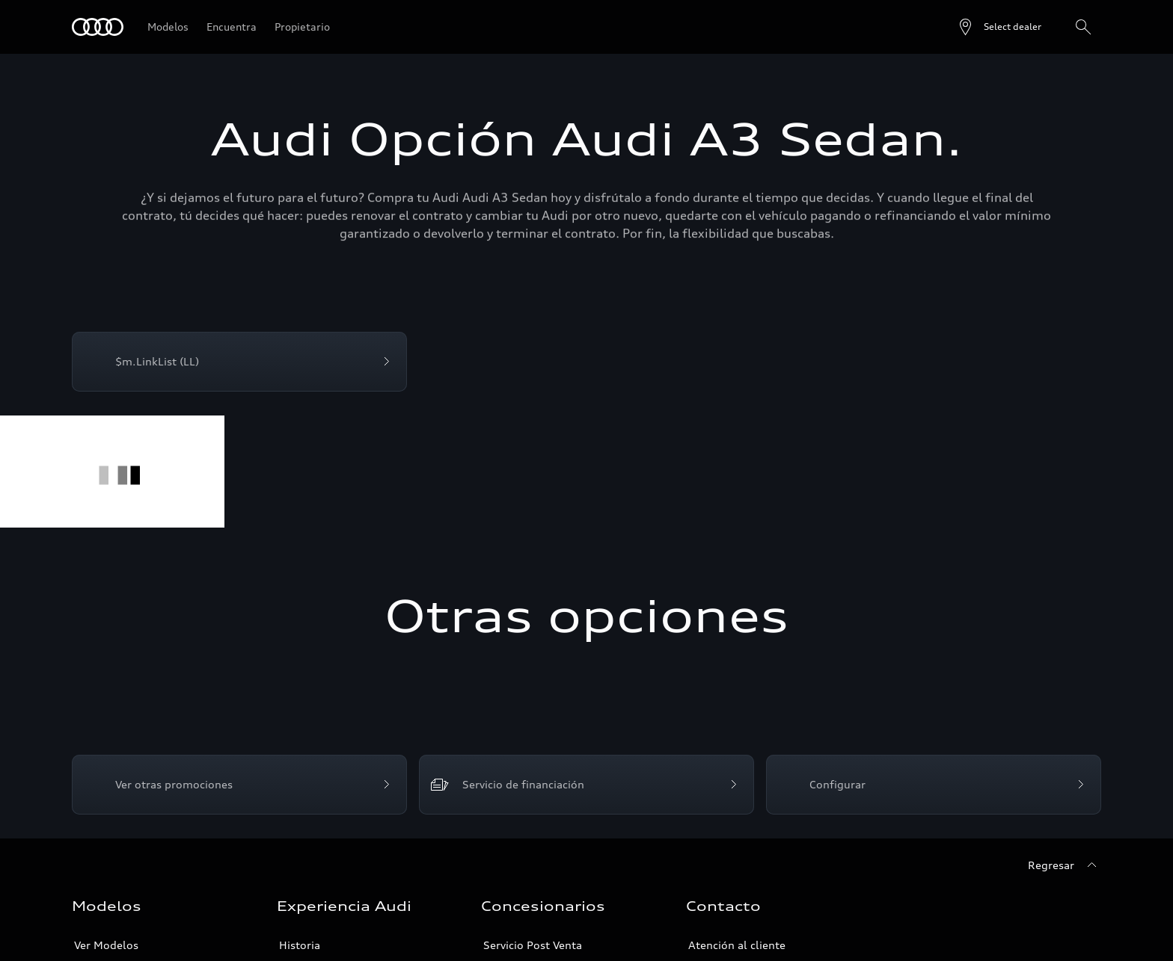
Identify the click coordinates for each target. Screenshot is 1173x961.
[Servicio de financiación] (586, 785)
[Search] (1083, 27)
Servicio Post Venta (532, 945)
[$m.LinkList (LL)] (239, 362)
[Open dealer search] (999, 27)
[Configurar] (933, 785)
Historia (299, 945)
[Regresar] (1064, 865)
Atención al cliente (736, 945)
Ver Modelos (106, 945)
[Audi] (97, 27)
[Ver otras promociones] (239, 785)
